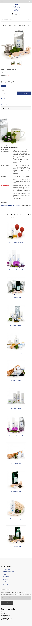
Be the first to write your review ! (10, 205)
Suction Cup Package (16, 242)
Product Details (6, 108)
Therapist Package (16, 353)
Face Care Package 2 (16, 270)
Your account (6, 566)
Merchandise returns (8, 571)
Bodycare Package (16, 325)
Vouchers (5, 582)
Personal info (6, 569)
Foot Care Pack (16, 380)
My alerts (5, 584)
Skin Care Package (16, 408)
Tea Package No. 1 (16, 491)
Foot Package (16, 463)
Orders (4, 574)
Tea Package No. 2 (16, 298)
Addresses (5, 579)
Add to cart (24, 93)
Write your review (26, 205)
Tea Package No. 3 (16, 546)
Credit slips (6, 576)
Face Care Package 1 (16, 436)
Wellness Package (16, 519)
